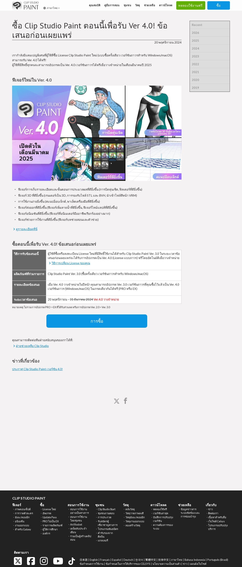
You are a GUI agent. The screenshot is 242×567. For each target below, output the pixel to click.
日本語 (84, 559)
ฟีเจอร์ (16, 505)
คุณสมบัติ (94, 5)
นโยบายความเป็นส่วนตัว (166, 563)
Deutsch (128, 559)
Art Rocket (76, 524)
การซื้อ (97, 321)
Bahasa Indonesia (195, 559)
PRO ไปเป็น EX (51, 521)
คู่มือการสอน (112, 5)
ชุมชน (127, 5)
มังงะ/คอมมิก (22, 517)
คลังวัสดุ (130, 509)
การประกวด (104, 517)
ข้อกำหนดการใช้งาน (91, 563)
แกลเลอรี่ (103, 540)
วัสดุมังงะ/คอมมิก (135, 517)
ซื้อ (218, 5)
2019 (195, 87)
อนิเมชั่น (19, 521)
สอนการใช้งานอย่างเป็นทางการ (79, 511)
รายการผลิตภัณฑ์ (53, 525)
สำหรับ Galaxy (23, 529)
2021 (195, 72)
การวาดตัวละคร (24, 513)
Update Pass (50, 517)
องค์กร (46, 533)
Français (105, 559)
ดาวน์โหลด (165, 5)
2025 (195, 40)
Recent (197, 25)
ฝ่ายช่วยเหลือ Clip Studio (32, 346)
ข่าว (210, 509)
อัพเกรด (47, 513)
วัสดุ (137, 5)
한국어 (139, 559)
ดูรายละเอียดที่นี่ (26, 229)
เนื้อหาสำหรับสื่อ (217, 517)
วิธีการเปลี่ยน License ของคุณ (71, 263)
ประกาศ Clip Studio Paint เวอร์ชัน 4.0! (37, 369)
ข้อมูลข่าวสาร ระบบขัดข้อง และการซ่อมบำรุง (190, 513)
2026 (195, 32)
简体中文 (163, 559)
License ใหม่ (49, 509)
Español (116, 559)
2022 (195, 64)
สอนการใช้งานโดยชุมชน (78, 518)
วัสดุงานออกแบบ (134, 521)
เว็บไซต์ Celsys (216, 521)
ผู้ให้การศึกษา (50, 529)
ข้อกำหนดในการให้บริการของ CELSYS (128, 563)
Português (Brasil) (217, 559)
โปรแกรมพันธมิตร (108, 529)
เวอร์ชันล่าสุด (160, 513)
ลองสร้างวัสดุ (132, 525)
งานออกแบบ (22, 525)
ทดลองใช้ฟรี (160, 509)
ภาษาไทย (51, 8)
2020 (195, 80)
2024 (195, 48)
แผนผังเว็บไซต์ (198, 563)
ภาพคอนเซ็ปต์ (23, 509)
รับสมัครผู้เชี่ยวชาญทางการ (108, 523)
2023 (195, 56)
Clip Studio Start (106, 509)
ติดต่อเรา (213, 513)
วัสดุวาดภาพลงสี (134, 513)
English (94, 559)
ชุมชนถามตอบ (106, 513)
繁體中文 (150, 559)
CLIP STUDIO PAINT (29, 498)
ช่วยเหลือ (149, 5)
